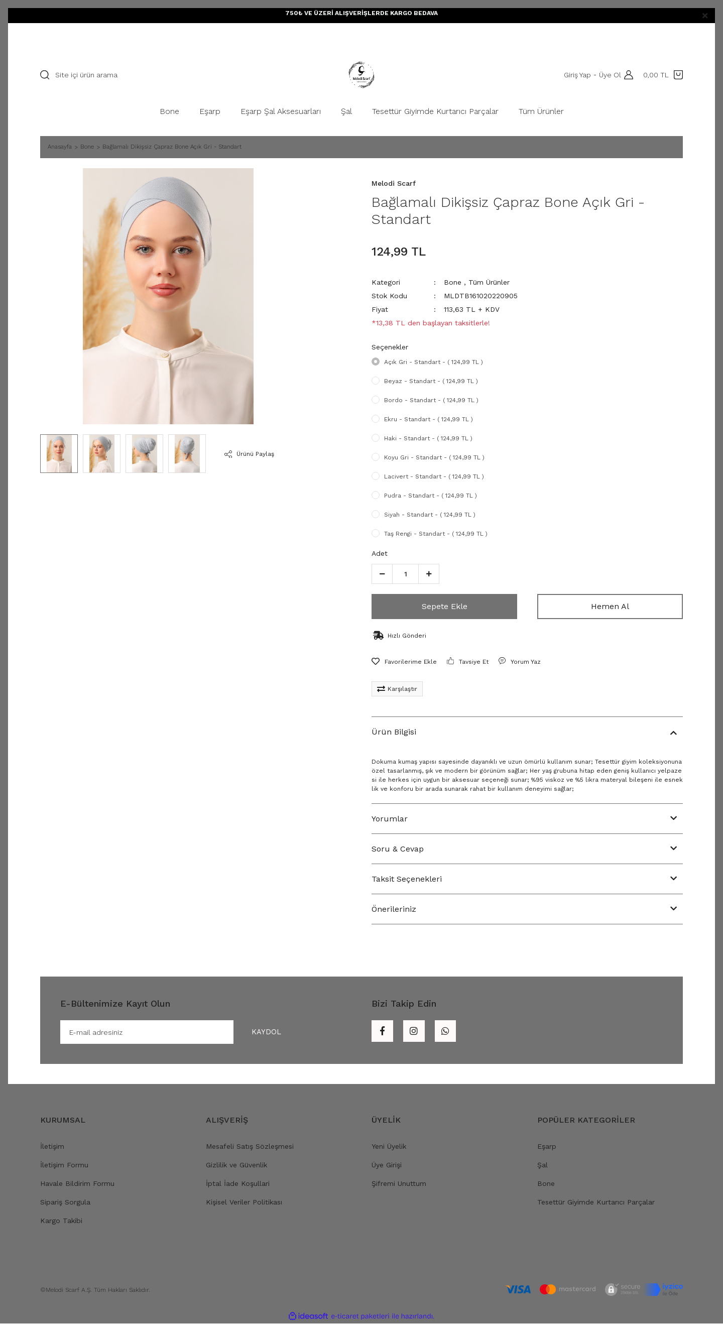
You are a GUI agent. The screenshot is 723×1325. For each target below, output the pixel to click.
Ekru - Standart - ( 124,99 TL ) (428, 419)
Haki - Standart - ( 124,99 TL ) (428, 438)
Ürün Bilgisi (394, 732)
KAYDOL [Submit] (262, 1032)
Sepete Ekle (444, 606)
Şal (542, 1166)
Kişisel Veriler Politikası (244, 1203)
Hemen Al (610, 606)
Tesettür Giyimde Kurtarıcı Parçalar (596, 1203)
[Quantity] (405, 573)
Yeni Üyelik (389, 1148)
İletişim (52, 1148)
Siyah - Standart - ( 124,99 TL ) (429, 514)
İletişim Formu (64, 1166)
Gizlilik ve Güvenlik (236, 1166)
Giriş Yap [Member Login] (575, 75)
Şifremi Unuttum (399, 1185)
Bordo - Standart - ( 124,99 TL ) (431, 400)
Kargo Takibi (61, 1222)
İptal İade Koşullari (238, 1185)
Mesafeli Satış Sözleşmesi (250, 1148)
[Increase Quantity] (429, 573)
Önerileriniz (394, 909)
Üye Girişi (387, 1166)
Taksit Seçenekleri (407, 879)
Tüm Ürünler (489, 282)
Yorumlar (390, 818)
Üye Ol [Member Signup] (608, 75)
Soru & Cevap (398, 849)
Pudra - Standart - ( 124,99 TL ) (430, 495)
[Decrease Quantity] (382, 573)
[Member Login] (626, 74)
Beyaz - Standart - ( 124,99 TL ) (431, 381)
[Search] (168, 74)
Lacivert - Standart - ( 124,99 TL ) (434, 476)
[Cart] (663, 74)
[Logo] (361, 75)
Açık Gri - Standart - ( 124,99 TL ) (433, 362)
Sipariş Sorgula (65, 1203)
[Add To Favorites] (404, 661)
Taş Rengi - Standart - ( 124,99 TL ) (436, 533)
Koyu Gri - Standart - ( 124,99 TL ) (434, 457)
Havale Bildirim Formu (77, 1185)
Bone (452, 282)
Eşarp (546, 1148)
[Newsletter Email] (180, 1032)
